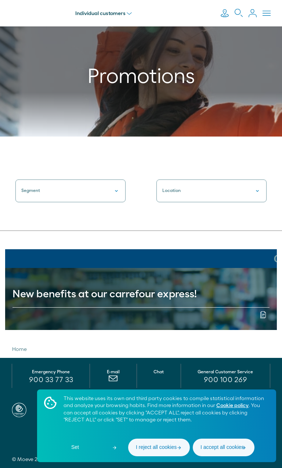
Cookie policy (232, 405)
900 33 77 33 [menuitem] (51, 380)
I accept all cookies (222, 447)
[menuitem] (113, 380)
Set (75, 447)
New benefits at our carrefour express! (104, 294)
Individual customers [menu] (104, 13)
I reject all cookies (156, 447)
